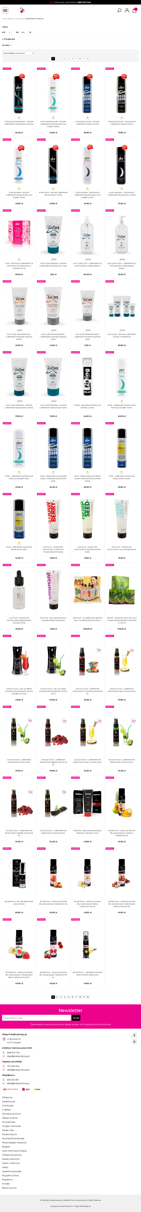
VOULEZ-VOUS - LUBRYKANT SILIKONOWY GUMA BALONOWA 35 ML (87, 691)
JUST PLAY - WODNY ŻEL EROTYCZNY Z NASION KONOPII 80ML (87, 549)
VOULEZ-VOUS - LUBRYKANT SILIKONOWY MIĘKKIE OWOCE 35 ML (53, 762)
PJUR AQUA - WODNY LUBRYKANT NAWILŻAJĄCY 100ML (53, 193)
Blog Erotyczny (9, 1188)
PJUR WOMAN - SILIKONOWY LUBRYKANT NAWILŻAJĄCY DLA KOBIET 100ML (87, 194)
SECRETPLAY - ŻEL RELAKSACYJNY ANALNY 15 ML (19, 902)
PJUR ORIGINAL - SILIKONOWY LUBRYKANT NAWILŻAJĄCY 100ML (122, 193)
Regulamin (7, 1179)
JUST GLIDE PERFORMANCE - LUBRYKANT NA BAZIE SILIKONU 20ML (87, 336)
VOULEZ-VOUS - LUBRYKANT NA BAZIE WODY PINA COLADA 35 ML (87, 761)
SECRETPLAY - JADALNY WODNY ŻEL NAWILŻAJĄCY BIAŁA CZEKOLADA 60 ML (87, 903)
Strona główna (8, 19)
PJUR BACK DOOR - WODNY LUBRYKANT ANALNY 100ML (87, 123)
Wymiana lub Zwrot (11, 1114)
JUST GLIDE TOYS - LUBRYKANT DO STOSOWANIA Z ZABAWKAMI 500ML (121, 265)
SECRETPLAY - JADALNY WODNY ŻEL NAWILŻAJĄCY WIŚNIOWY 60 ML (53, 974)
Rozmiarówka (8, 1122)
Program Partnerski (11, 1126)
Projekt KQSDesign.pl (82, 1206)
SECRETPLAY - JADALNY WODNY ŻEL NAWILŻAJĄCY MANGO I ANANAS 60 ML (121, 833)
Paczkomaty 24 (9, 1134)
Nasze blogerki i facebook (14, 1142)
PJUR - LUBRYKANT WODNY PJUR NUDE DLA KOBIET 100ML (122, 406)
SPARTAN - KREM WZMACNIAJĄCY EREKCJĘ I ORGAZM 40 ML (87, 832)
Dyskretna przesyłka (11, 1171)
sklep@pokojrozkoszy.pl (18, 1056)
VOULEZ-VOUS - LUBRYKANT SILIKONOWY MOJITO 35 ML (19, 761)
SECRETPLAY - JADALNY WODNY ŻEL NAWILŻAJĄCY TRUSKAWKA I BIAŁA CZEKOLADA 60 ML (19, 974)
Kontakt (6, 1184)
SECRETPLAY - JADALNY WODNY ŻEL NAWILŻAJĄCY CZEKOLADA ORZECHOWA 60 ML (121, 903)
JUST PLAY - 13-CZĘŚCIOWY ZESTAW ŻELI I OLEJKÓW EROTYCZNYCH (87, 619)
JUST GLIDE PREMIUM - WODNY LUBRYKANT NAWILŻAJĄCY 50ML (53, 406)
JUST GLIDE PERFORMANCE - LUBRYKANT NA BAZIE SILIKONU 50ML (53, 336)
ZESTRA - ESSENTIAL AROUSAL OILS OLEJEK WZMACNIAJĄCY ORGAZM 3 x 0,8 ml (122, 620)
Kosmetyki (20, 19)
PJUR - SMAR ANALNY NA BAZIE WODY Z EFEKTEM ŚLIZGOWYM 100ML (87, 478)
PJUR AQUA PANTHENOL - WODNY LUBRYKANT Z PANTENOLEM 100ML (19, 123)
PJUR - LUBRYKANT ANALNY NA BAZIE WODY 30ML (19, 548)
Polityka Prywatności (12, 1155)
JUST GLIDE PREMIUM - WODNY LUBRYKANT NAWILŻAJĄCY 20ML (53, 264)
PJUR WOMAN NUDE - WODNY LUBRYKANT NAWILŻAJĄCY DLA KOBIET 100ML (53, 124)
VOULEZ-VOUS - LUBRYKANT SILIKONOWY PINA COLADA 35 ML (122, 690)
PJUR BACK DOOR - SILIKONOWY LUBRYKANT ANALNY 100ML (122, 123)
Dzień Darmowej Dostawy (14, 1151)
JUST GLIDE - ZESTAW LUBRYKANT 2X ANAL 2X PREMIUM (122, 335)
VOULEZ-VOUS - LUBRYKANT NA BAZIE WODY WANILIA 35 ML (53, 832)
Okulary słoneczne (11, 1159)
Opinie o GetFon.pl (11, 1163)
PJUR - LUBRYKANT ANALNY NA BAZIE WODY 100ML (122, 477)
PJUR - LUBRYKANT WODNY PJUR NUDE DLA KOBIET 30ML (19, 477)
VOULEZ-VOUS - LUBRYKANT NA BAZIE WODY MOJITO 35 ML (121, 761)
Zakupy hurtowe (10, 1118)
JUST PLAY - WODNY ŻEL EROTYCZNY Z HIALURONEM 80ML (121, 548)
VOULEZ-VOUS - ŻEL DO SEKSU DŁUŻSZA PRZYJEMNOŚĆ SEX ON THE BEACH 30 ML (19, 691)
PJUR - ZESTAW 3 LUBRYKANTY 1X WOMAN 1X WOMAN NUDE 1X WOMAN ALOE (19, 265)
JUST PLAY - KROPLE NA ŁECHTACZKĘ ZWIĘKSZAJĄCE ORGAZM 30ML (19, 620)
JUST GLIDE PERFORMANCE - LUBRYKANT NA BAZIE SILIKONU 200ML (19, 336)
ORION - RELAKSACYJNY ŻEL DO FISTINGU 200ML (87, 406)
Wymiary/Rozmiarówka (13, 1138)
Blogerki (6, 1146)
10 (88, 59)
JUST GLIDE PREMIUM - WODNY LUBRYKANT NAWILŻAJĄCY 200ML (19, 406)
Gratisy (5, 1167)
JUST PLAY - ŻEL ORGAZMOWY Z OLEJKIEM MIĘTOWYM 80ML (53, 619)
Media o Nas (8, 1130)
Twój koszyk (7, 1105)
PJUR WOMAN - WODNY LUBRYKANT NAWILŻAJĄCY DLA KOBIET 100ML (19, 194)
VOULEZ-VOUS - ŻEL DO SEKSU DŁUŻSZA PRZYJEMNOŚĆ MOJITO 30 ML (53, 691)
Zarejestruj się (8, 1101)
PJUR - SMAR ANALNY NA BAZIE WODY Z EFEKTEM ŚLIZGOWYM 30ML (53, 478)
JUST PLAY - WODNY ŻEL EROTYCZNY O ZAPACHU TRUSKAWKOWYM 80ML (53, 549)
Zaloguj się (7, 1097)
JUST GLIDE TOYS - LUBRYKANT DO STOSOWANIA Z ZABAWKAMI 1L (87, 264)
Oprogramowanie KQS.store (61, 1206)
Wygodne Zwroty (10, 1175)
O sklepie (6, 1109)
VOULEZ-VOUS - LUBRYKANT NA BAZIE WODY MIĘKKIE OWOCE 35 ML (19, 833)
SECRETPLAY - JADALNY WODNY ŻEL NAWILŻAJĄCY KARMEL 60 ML (53, 902)
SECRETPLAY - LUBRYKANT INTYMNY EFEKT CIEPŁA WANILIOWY (87, 973)
